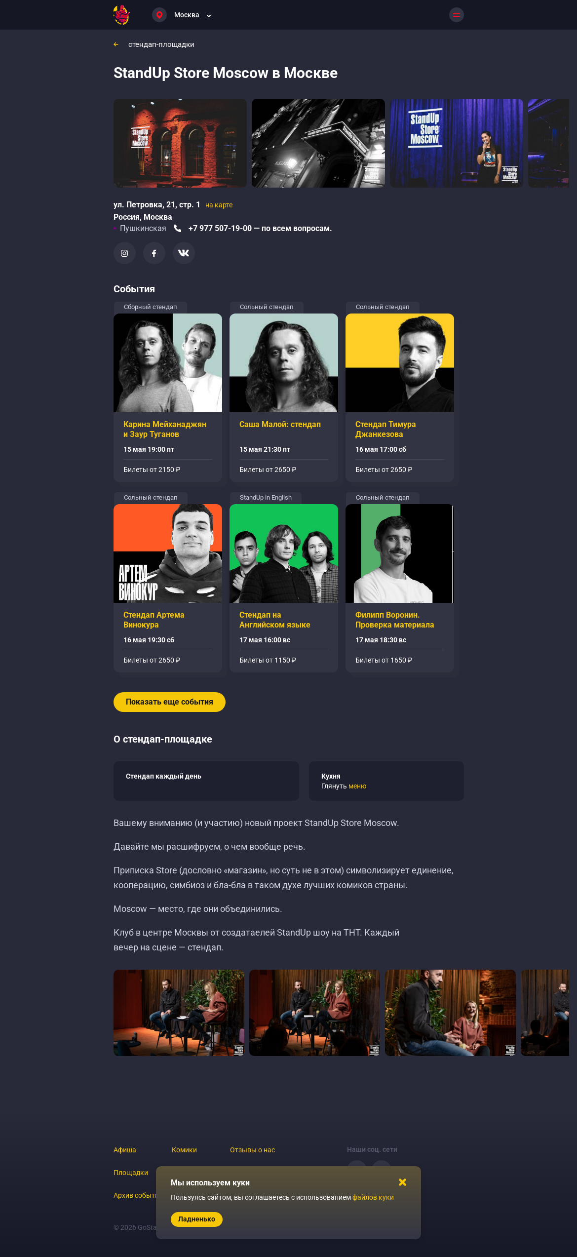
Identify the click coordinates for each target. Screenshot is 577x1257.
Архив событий (138, 1195)
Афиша (125, 1150)
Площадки (131, 1173)
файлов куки (373, 1197)
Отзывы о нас (252, 1150)
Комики (184, 1150)
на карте (218, 205)
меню (357, 786)
